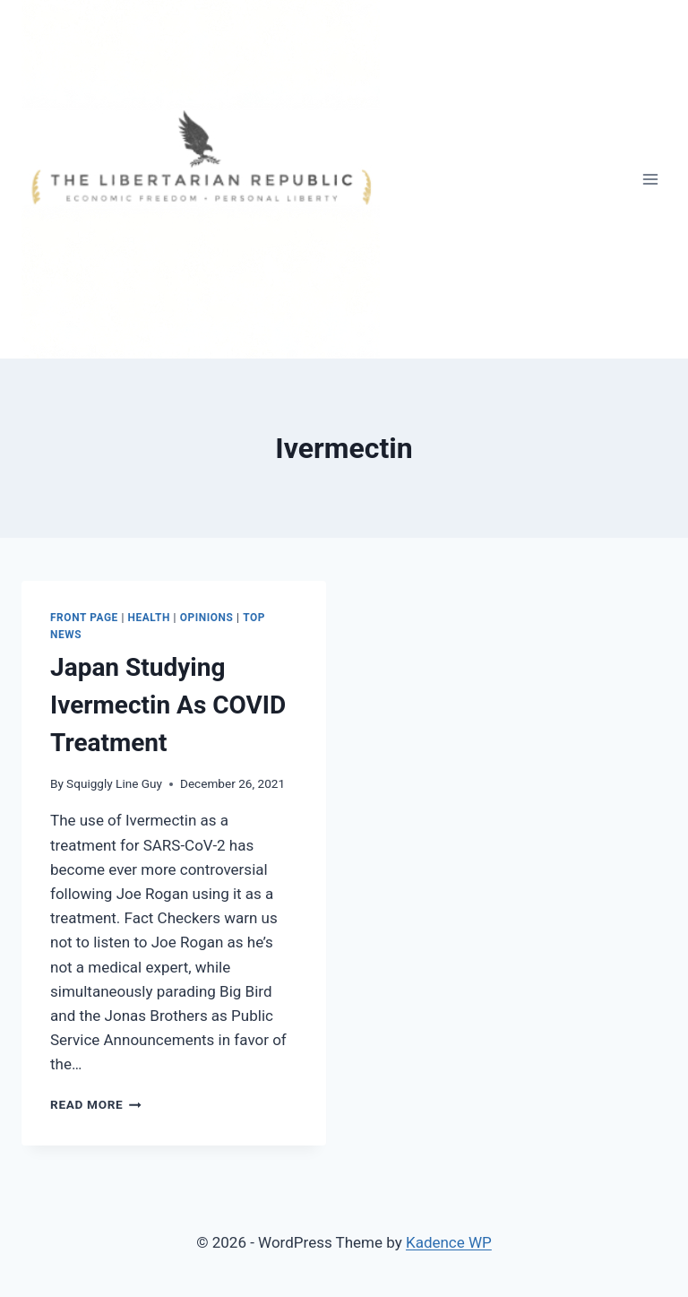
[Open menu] (649, 179)
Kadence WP (449, 1242)
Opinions (207, 617)
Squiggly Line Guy (114, 783)
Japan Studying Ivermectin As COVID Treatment (168, 705)
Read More (96, 1104)
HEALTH (149, 617)
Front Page (84, 617)
